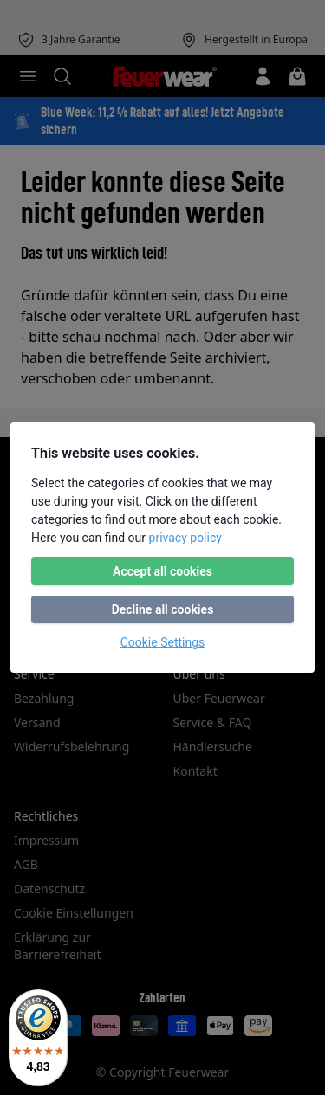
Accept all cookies (162, 571)
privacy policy (185, 537)
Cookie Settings (162, 642)
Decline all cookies (163, 609)
